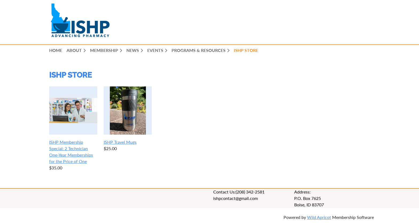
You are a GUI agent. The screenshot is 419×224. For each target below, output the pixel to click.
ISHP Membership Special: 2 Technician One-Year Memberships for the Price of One (71, 151)
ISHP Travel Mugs (120, 142)
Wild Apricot (319, 217)
